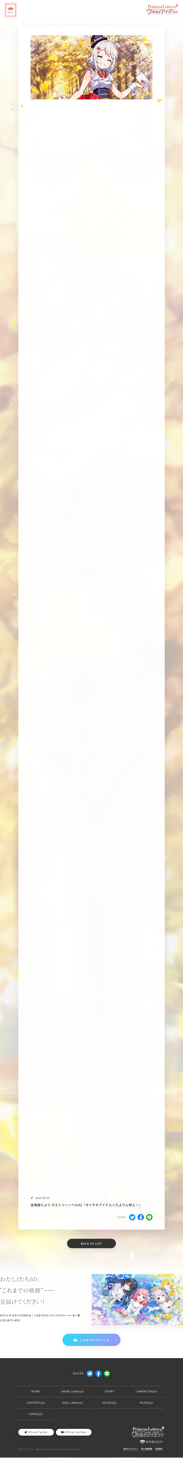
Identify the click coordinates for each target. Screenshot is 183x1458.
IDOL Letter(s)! (72, 1402)
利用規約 (159, 1449)
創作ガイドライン (131, 1449)
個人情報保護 (146, 1449)
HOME (35, 1391)
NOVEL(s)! (109, 1402)
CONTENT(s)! (36, 1402)
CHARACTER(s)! (146, 1391)
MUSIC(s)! (146, 1402)
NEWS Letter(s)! (73, 1391)
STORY (109, 1391)
